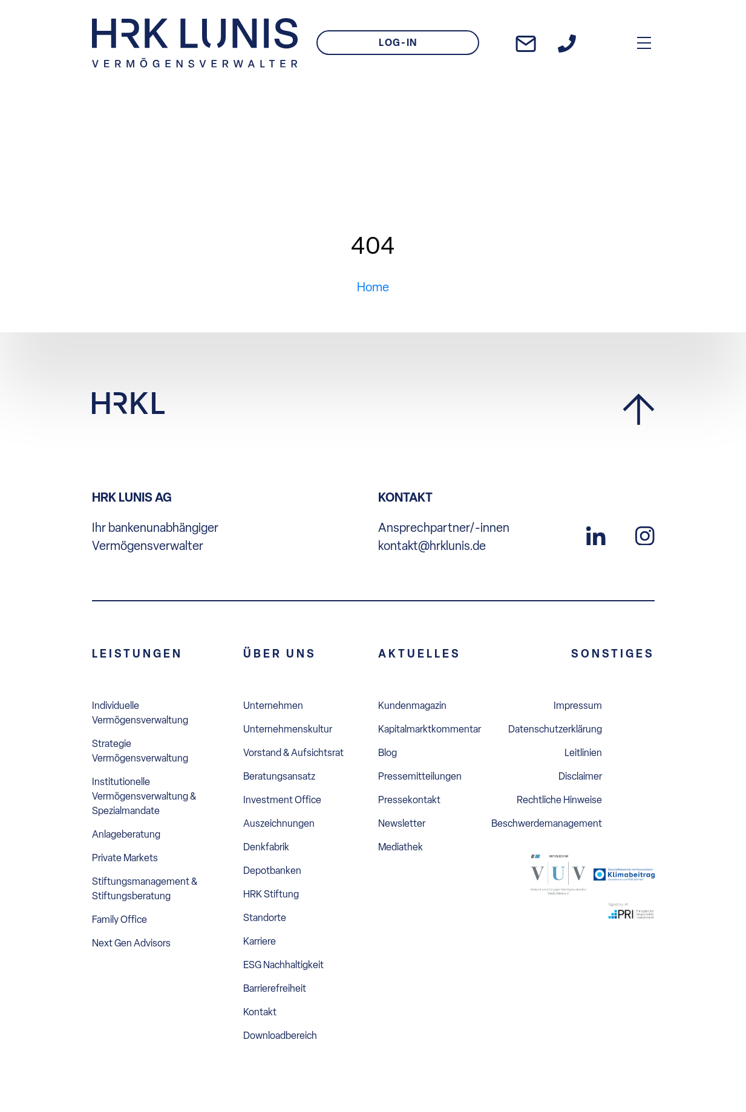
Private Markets (125, 858)
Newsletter (401, 823)
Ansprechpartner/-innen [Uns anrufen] (443, 527)
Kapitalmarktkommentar (429, 729)
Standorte (264, 917)
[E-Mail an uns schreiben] (525, 43)
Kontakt (259, 1012)
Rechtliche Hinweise (559, 800)
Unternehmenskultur (287, 729)
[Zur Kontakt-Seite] (567, 43)
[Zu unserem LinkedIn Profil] (596, 534)
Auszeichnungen (279, 823)
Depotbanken (272, 870)
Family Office (119, 919)
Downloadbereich (280, 1035)
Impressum (578, 705)
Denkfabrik (266, 847)
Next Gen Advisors (131, 943)
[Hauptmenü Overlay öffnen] (644, 42)
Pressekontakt (409, 800)
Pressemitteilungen (420, 776)
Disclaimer (580, 776)
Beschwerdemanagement (546, 823)
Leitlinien (583, 752)
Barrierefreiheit (274, 988)
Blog (387, 752)
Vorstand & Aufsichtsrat (293, 752)
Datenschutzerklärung (555, 729)
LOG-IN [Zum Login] (398, 42)
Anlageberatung (126, 834)
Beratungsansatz (279, 776)
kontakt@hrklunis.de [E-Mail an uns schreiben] (432, 545)
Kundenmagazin (412, 705)
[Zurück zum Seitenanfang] (639, 410)
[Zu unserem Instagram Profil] (645, 534)
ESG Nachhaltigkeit (283, 965)
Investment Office (282, 800)
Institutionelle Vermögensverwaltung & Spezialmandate (144, 796)
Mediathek (400, 847)
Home (373, 287)
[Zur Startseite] (195, 43)
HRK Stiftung (271, 894)
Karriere (259, 941)
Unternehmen (273, 705)
